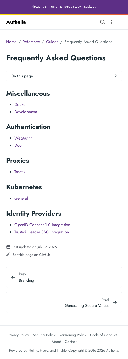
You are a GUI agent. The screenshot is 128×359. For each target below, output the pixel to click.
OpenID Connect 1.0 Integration (42, 225)
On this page (22, 76)
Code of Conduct (103, 334)
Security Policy (44, 334)
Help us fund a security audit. (64, 7)
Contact (70, 341)
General (21, 198)
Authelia (16, 22)
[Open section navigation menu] (111, 22)
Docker (20, 104)
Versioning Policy (72, 334)
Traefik (19, 172)
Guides (52, 42)
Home (11, 42)
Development (25, 112)
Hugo (44, 350)
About (56, 341)
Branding (26, 280)
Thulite (61, 350)
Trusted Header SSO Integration (41, 232)
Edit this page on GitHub (28, 254)
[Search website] (103, 22)
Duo (18, 145)
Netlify (33, 350)
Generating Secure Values (87, 305)
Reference (31, 42)
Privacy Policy (18, 334)
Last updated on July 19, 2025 (31, 247)
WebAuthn (23, 138)
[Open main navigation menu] (120, 22)
